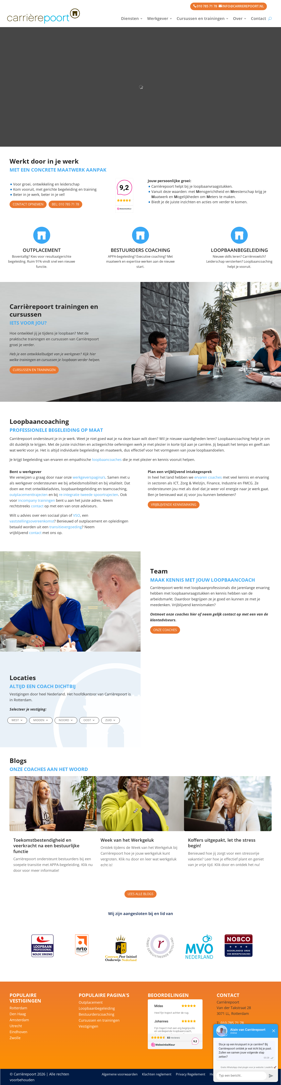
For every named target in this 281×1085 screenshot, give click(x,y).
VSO (76, 515)
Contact (258, 18)
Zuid (108, 720)
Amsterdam (19, 1020)
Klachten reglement (156, 1074)
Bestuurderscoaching (96, 1015)
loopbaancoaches (106, 459)
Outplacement (91, 1003)
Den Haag (18, 1014)
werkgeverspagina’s (89, 477)
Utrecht (16, 1026)
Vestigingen (88, 1027)
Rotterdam (18, 1008)
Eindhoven (18, 1032)
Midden (38, 720)
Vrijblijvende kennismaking (173, 504)
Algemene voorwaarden (120, 1074)
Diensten (130, 18)
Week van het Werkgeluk (127, 840)
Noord (64, 720)
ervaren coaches (208, 477)
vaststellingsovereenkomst (32, 521)
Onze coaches (165, 630)
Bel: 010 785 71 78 (65, 204)
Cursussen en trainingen (201, 18)
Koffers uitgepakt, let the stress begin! (222, 843)
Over (238, 18)
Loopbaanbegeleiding (97, 1009)
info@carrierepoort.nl (243, 6)
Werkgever (157, 18)
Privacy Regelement (190, 1074)
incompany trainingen (36, 500)
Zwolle (15, 1038)
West (15, 720)
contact (37, 506)
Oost (87, 720)
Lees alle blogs (140, 894)
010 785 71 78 (207, 6)
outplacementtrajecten (29, 494)
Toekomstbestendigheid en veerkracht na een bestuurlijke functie (46, 845)
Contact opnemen (28, 204)
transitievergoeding (65, 526)
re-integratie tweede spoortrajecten (88, 494)
